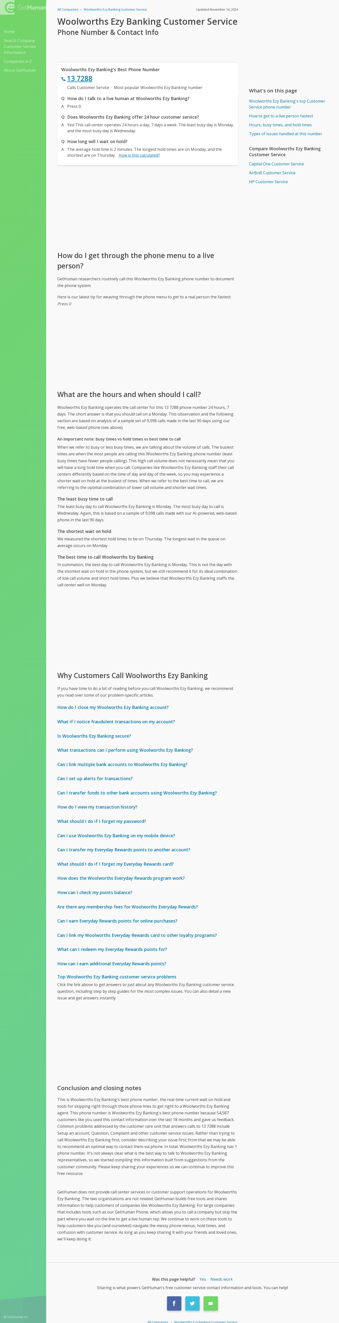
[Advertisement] (147, 207)
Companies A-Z (18, 61)
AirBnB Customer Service (272, 173)
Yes (203, 1279)
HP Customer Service (268, 181)
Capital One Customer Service (276, 164)
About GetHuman (20, 70)
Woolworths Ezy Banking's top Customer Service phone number (287, 104)
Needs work (222, 1279)
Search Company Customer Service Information (20, 46)
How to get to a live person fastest (281, 116)
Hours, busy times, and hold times (280, 125)
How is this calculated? (139, 155)
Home (9, 31)
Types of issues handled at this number (285, 133)
